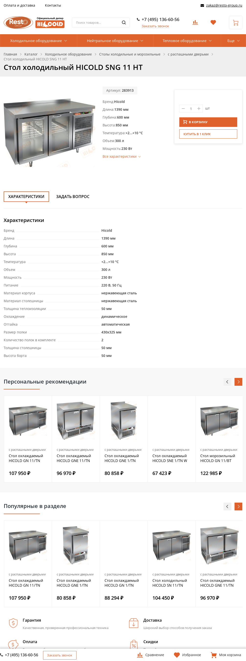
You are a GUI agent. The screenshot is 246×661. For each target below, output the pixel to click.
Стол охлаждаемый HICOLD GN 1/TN (122, 583)
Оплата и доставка (19, 5)
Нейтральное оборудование (112, 40)
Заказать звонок (155, 26)
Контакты (53, 5)
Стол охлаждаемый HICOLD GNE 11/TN (74, 458)
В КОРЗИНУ (195, 123)
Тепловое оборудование (184, 40)
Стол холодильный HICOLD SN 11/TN (169, 583)
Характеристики (26, 196)
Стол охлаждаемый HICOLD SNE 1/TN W (169, 458)
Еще (231, 40)
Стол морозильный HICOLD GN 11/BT (217, 458)
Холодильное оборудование (36, 40)
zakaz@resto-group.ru (224, 5)
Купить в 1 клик (197, 135)
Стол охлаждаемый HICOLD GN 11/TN (26, 458)
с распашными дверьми (27, 449)
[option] (28, 439)
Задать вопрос (72, 196)
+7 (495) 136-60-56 (160, 19)
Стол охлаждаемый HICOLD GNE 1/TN (122, 458)
